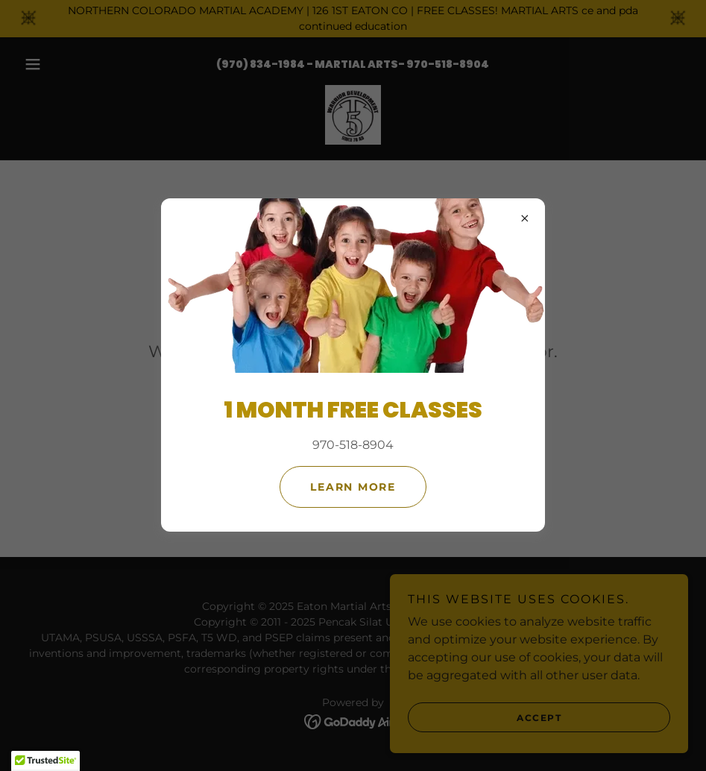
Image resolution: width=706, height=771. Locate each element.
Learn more (353, 487)
